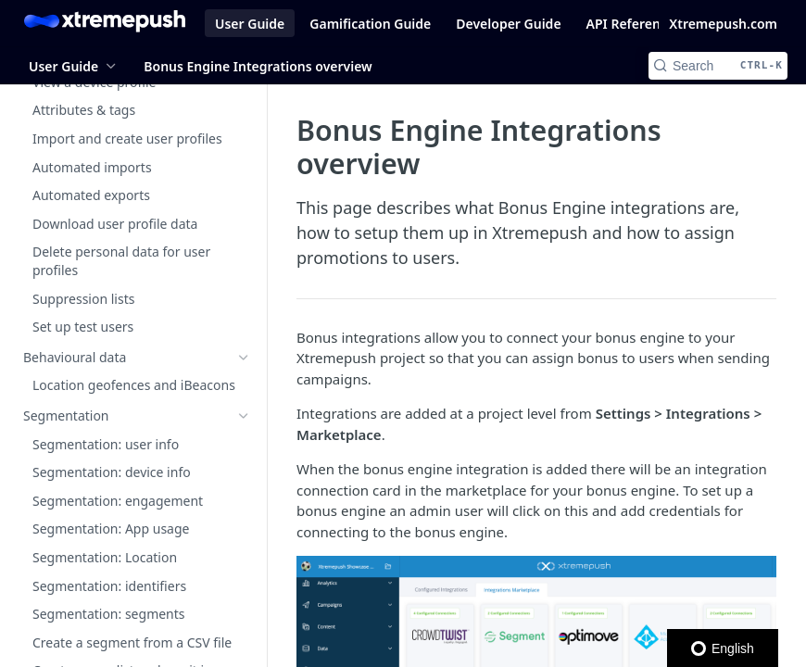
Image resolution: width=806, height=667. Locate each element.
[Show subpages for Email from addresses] (243, 640)
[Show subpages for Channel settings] (243, 361)
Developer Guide (508, 23)
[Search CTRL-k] (718, 66)
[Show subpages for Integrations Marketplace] (243, 446)
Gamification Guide (370, 23)
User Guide (249, 23)
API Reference (630, 23)
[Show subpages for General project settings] (243, 304)
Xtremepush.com (723, 23)
